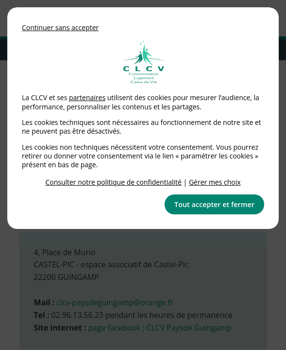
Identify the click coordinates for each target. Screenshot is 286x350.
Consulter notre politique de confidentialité (113, 182)
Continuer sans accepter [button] (60, 27)
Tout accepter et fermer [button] (214, 204)
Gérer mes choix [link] (215, 182)
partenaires (87, 97)
